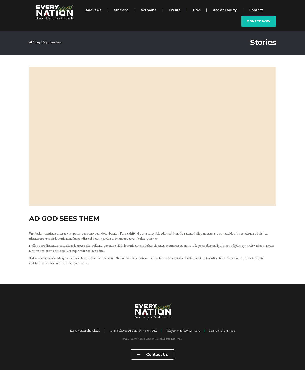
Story (37, 42)
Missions (121, 10)
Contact (256, 10)
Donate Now (258, 21)
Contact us (152, 354)
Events (174, 10)
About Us (93, 10)
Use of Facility (225, 10)
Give (196, 10)
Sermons (148, 10)
